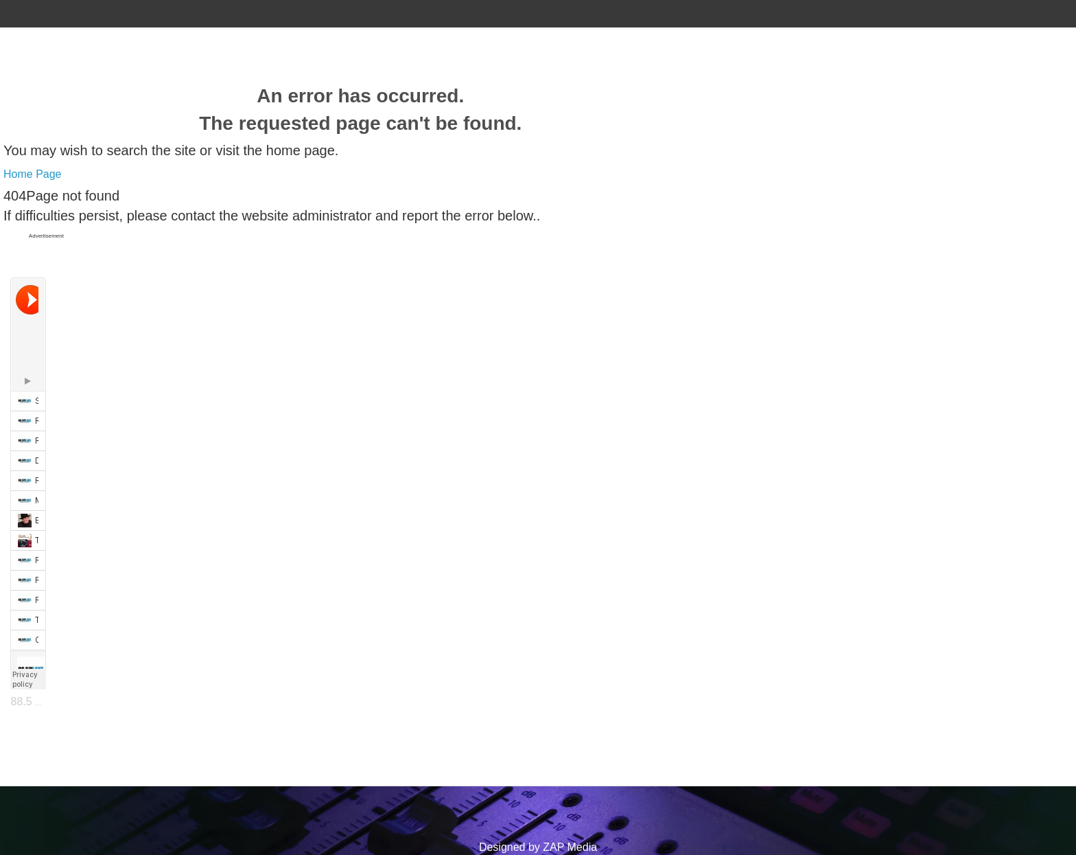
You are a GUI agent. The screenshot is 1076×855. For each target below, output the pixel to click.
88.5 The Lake (45, 701)
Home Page (32, 174)
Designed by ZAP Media (538, 847)
